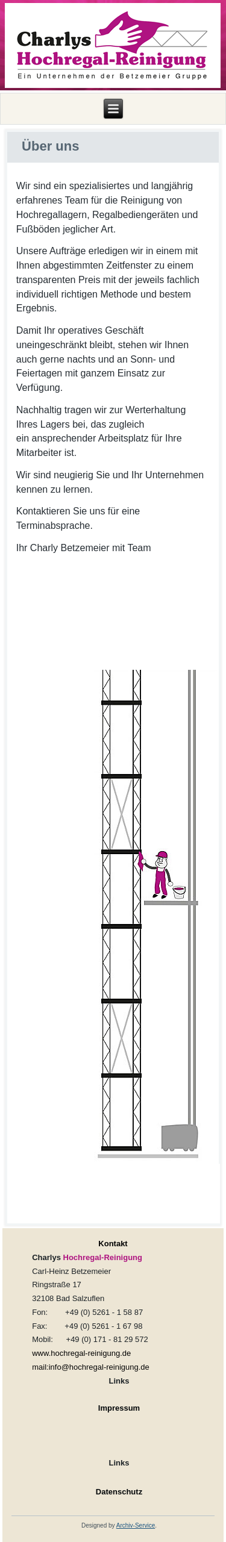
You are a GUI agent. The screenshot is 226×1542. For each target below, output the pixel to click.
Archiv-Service (135, 1525)
